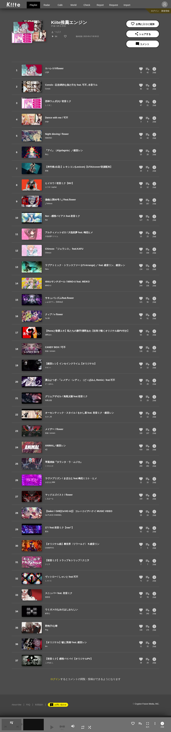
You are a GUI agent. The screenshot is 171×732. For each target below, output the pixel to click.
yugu (47, 121)
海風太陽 (48, 400)
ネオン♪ (48, 367)
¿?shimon (48, 203)
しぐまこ (48, 105)
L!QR (47, 72)
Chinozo (48, 253)
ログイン (155, 11)
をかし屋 (48, 417)
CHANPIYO (49, 548)
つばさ (56, 31)
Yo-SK (47, 318)
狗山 (46, 154)
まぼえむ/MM (50, 482)
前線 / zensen (50, 351)
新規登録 (165, 11)
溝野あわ (48, 335)
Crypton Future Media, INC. (147, 704)
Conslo (47, 89)
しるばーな (49, 499)
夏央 (46, 531)
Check (86, 5)
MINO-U (48, 285)
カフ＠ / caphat (50, 187)
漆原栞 (47, 597)
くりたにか (49, 466)
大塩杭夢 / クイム (51, 236)
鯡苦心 (47, 613)
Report (100, 5)
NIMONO (48, 138)
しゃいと (48, 581)
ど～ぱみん (49, 384)
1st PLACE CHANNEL (53, 515)
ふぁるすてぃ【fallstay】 (54, 302)
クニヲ (47, 564)
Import (127, 5)
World (73, 5)
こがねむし (49, 663)
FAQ (28, 705)
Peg (46, 630)
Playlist (33, 5)
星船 (46, 171)
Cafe (60, 5)
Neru (47, 269)
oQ (46, 449)
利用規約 (39, 705)
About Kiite (16, 705)
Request (113, 5)
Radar (47, 5)
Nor (46, 220)
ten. (46, 646)
